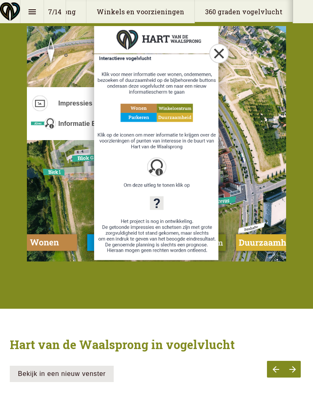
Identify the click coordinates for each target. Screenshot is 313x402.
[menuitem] (140, 11)
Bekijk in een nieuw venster (62, 373)
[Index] (32, 11)
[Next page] (292, 369)
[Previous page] (275, 369)
